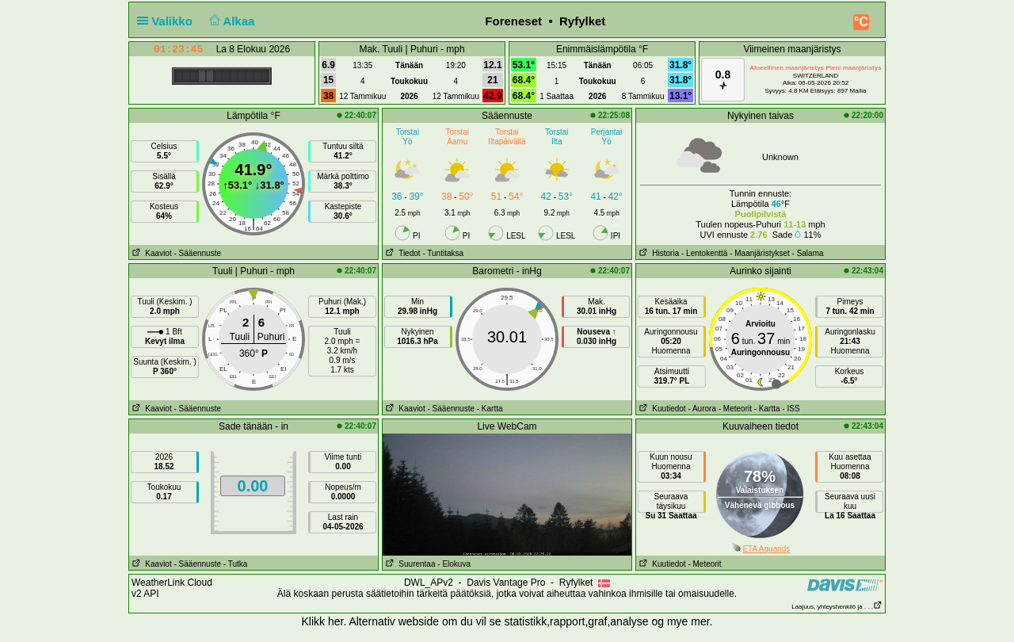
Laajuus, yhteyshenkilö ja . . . (836, 606)
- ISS (790, 408)
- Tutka (235, 564)
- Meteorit (735, 408)
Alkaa (230, 21)
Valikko (168, 21)
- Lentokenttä (704, 253)
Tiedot (402, 253)
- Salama (808, 253)
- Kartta (490, 408)
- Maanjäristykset (760, 253)
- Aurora (702, 408)
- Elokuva (454, 564)
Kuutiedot (661, 408)
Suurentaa (409, 564)
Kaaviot (150, 253)
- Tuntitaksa (442, 253)
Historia (657, 253)
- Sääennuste (197, 253)
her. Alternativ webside (383, 621)
